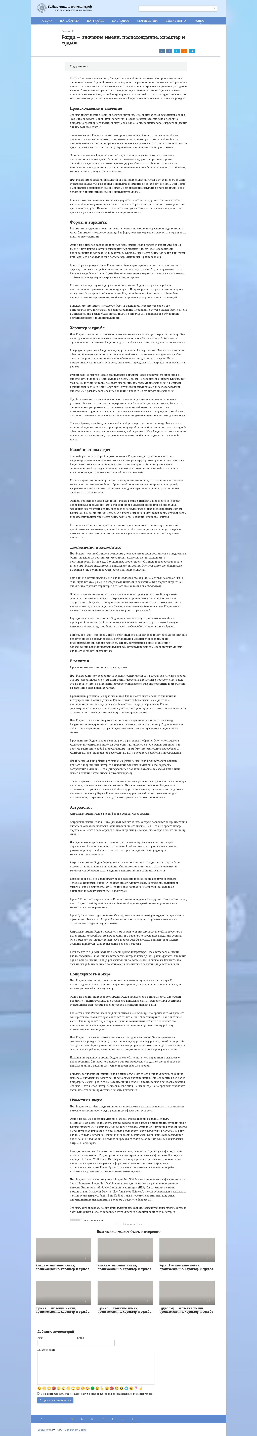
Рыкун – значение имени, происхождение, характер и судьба (62, 1267)
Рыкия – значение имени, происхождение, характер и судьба (124, 1267)
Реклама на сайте (75, 1430)
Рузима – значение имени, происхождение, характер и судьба (124, 1310)
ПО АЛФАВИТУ (69, 21)
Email (80, 1338)
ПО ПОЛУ (46, 21)
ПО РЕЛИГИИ (95, 21)
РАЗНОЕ (199, 21)
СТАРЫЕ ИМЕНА (147, 21)
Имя (40, 1338)
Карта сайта (45, 1430)
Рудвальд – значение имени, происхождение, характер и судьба (186, 1310)
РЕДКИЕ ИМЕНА (176, 21)
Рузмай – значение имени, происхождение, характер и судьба (186, 1267)
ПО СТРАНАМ (120, 21)
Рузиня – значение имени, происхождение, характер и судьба (62, 1310)
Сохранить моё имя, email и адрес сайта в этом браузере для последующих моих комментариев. (97, 1394)
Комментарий (46, 1350)
